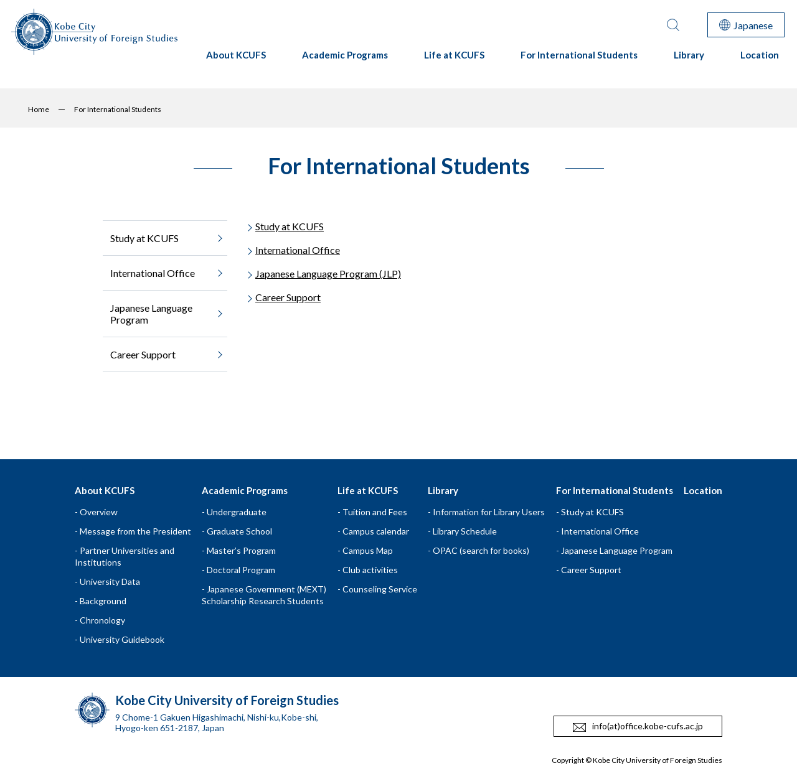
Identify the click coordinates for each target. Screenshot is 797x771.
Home (38, 109)
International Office (297, 250)
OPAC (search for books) (481, 550)
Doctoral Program (241, 569)
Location (759, 60)
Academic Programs (345, 60)
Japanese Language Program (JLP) (328, 273)
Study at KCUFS (289, 226)
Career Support (288, 297)
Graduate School (239, 531)
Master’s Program (241, 550)
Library (689, 60)
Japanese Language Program (616, 550)
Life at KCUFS (454, 60)
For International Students (579, 60)
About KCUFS (236, 60)
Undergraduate (236, 512)
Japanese (746, 25)
